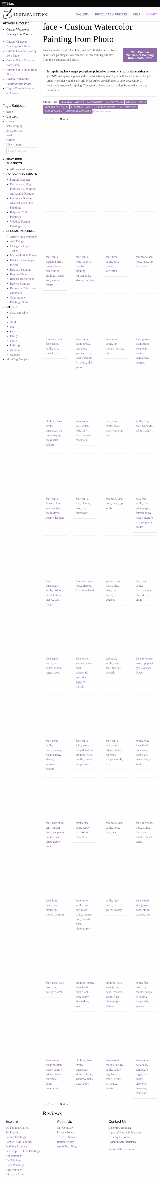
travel (109, 1078)
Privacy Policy (65, 1132)
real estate (16, 350)
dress (49, 266)
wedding (15, 354)
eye (89, 435)
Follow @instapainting (122, 1149)
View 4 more (13, 144)
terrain (110, 1088)
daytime (140, 914)
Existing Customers (120, 1137)
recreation (82, 837)
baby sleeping (14, 126)
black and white (19, 312)
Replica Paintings (20, 283)
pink (90, 362)
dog (12, 326)
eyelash (110, 672)
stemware (141, 1093)
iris (57, 353)
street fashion (53, 595)
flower (57, 266)
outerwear (51, 430)
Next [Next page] (65, 119)
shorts (57, 668)
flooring (89, 280)
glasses (146, 339)
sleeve (55, 280)
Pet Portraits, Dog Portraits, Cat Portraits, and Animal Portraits (23, 189)
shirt (78, 827)
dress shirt (52, 440)
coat (57, 599)
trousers (117, 992)
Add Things (17, 241)
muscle (50, 353)
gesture (50, 444)
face (48, 256)
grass (79, 367)
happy (79, 357)
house (13, 340)
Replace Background (22, 278)
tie (60, 430)
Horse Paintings (14, 1165)
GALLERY (82, 14)
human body (83, 275)
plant (79, 343)
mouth (109, 266)
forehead (141, 256)
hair (60, 339)
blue (108, 353)
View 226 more (102, 111)
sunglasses (142, 357)
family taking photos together (114, 750)
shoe (61, 822)
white (139, 430)
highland (111, 1074)
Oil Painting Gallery (17, 1127)
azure (86, 745)
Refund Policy (65, 1141)
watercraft (82, 672)
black (84, 910)
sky (85, 430)
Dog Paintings (13, 1155)
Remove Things (19, 274)
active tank (82, 992)
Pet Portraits (12, 1132)
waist (87, 764)
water (85, 426)
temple (118, 759)
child (13, 322)
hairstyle (141, 266)
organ (49, 672)
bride (49, 270)
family (14, 336)
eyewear (50, 764)
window (80, 1078)
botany (50, 517)
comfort (59, 914)
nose (115, 256)
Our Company (65, 1127)
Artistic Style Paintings (23, 236)
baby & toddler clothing (83, 266)
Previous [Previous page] (52, 119)
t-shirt (84, 832)
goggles (140, 362)
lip (151, 261)
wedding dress (54, 261)
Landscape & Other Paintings (22, 1151)
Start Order (140, 55)
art (145, 754)
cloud (139, 599)
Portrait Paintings (20, 179)
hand (55, 343)
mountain (81, 440)
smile (55, 256)
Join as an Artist (14, 1174)
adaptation (142, 759)
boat (78, 668)
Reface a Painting (20, 269)
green (57, 672)
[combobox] (21, 150)
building (87, 1074)
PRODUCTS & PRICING (111, 14)
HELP (137, 14)
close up (11, 121)
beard (49, 668)
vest (78, 1006)
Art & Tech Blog (67, 1146)
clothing (50, 421)
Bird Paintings (13, 1169)
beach (86, 919)
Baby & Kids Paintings (18, 1141)
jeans (115, 987)
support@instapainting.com (125, 1132)
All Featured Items (21, 169)
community (52, 1088)
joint (78, 745)
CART (151, 14)
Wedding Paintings (16, 1146)
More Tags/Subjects (18, 359)
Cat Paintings (13, 1160)
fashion (59, 517)
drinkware (142, 1069)
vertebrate (112, 270)
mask (9, 135)
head (78, 261)
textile (49, 284)
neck (89, 754)
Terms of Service (67, 1137)
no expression (14, 130)
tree (89, 353)
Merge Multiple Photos (23, 255)
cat (11, 317)
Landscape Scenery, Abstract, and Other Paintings (21, 203)
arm (116, 261)
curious (10, 140)
